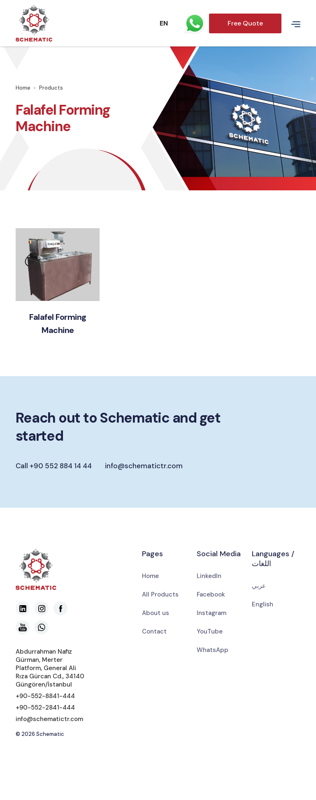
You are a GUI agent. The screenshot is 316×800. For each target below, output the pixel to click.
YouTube (210, 631)
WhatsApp (212, 650)
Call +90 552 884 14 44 (54, 466)
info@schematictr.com (144, 466)
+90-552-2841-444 (45, 707)
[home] (73, 23)
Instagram (211, 613)
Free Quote (245, 23)
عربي (259, 586)
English (262, 604)
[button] (155, 23)
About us (155, 613)
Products (51, 87)
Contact (154, 631)
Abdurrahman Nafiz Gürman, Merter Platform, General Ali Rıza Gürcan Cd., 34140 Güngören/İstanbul (50, 668)
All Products (160, 594)
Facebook (211, 594)
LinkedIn (209, 576)
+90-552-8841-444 (45, 696)
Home (23, 87)
